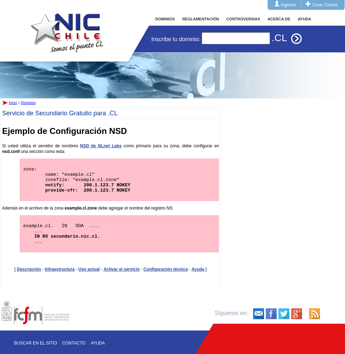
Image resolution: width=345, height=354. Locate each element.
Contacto (74, 343)
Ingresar (288, 4)
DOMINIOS (165, 19)
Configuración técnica (165, 278)
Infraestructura (60, 278)
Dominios (28, 103)
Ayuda (198, 278)
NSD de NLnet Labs (101, 145)
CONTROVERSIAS (243, 19)
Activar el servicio (122, 278)
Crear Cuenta (325, 4)
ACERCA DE (279, 19)
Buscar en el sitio (35, 343)
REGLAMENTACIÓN (200, 19)
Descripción (29, 278)
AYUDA (304, 19)
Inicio (67, 26)
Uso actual (89, 278)
